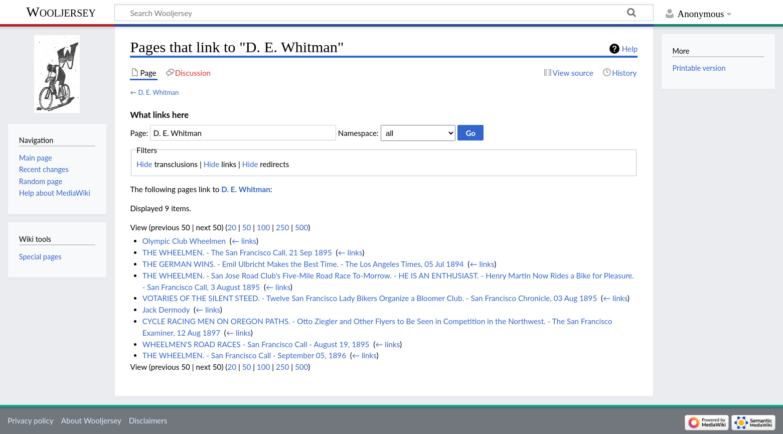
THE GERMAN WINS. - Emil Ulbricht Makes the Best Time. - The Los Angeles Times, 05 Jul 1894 (303, 263)
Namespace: (358, 132)
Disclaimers (148, 420)
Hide (144, 164)
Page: (139, 132)
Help (630, 48)
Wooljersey (61, 12)
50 (246, 227)
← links (244, 240)
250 (282, 227)
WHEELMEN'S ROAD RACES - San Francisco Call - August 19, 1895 (256, 344)
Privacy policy (30, 420)
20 (231, 227)
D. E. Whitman (158, 92)
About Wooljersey (91, 420)
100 (263, 227)
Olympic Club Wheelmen (184, 240)
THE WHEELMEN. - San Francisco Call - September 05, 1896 (244, 355)
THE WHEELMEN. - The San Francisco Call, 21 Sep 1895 (237, 252)
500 (301, 227)
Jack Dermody (166, 309)
